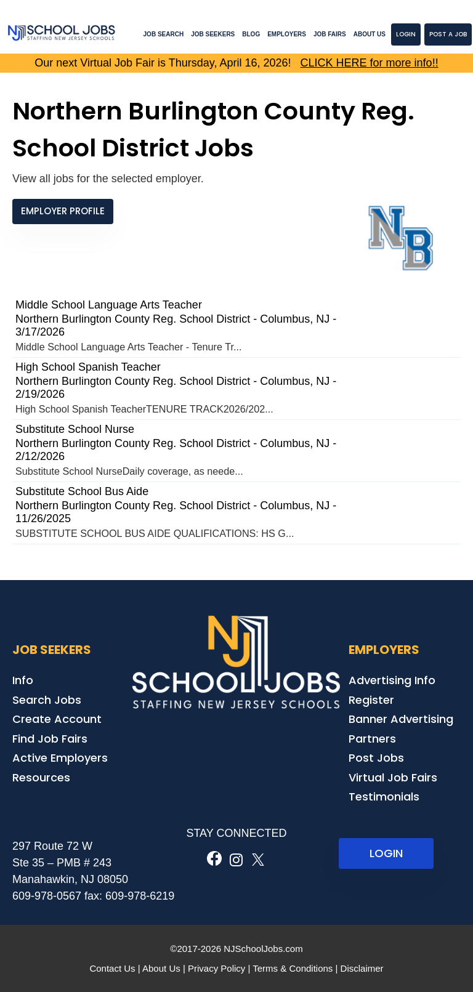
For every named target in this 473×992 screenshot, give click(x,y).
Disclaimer (362, 968)
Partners (372, 738)
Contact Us (112, 968)
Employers (286, 34)
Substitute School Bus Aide (81, 491)
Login (406, 34)
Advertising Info (392, 680)
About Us (370, 34)
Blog (251, 34)
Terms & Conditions (293, 968)
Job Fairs (329, 34)
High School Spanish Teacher (88, 367)
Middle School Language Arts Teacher (108, 305)
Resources (41, 777)
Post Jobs (376, 757)
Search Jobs (46, 700)
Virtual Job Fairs (393, 777)
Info (22, 680)
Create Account (57, 719)
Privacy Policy (216, 968)
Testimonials (384, 796)
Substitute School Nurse (74, 429)
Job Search (164, 34)
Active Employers (60, 757)
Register (371, 700)
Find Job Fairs (49, 738)
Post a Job (448, 34)
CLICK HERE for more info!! (370, 63)
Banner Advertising (401, 719)
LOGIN (386, 853)
